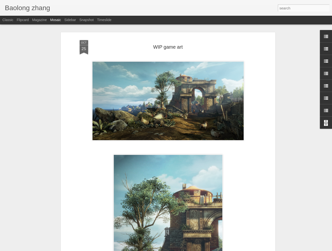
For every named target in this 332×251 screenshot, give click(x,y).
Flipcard (23, 20)
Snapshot (86, 20)
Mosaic (55, 20)
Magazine (39, 20)
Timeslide (104, 20)
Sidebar (70, 20)
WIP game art (168, 47)
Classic (7, 20)
